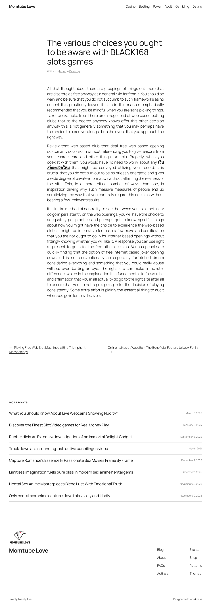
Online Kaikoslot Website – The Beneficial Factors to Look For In (153, 347)
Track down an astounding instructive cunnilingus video (58, 448)
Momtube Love (22, 6)
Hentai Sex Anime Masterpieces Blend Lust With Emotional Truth (65, 484)
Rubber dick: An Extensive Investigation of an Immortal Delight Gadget (70, 437)
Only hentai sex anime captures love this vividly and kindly (59, 495)
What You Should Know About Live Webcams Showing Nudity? (63, 413)
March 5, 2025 (194, 413)
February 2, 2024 (192, 425)
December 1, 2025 (192, 472)
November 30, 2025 (191, 483)
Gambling (74, 71)
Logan (62, 71)
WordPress (196, 599)
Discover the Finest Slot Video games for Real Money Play (59, 425)
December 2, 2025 (191, 460)
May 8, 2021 (195, 448)
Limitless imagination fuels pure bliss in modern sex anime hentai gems (71, 472)
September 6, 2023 (191, 436)
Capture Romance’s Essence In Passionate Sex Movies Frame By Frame (71, 460)
